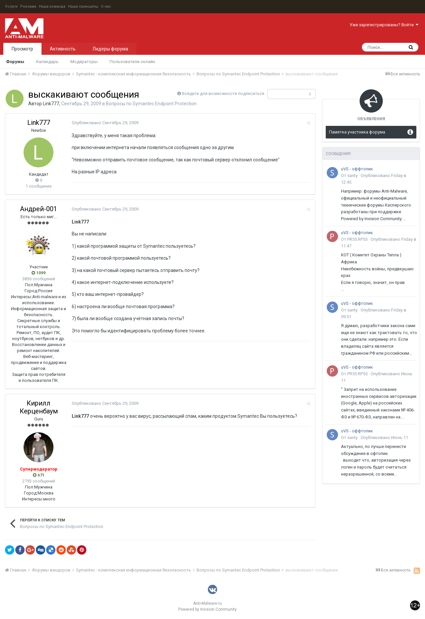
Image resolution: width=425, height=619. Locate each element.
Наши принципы (83, 6)
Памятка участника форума (357, 132)
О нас (106, 6)
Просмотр (22, 48)
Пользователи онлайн (132, 61)
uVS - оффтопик (357, 168)
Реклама (28, 6)
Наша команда (52, 6)
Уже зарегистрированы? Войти (384, 24)
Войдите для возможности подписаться (223, 93)
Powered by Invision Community (207, 609)
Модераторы (84, 61)
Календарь (47, 61)
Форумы (15, 61)
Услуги (11, 6)
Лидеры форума (110, 48)
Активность (63, 48)
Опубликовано (105, 122)
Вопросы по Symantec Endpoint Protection (151, 103)
